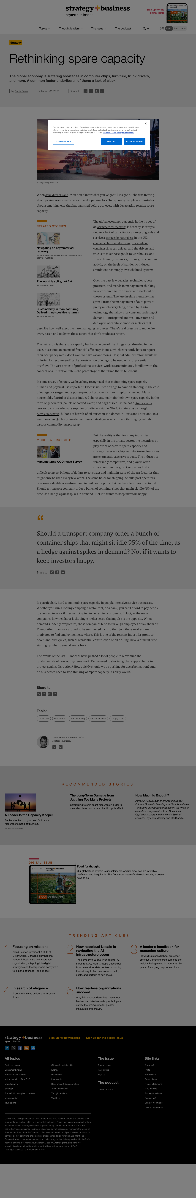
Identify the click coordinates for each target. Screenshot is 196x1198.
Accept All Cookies (134, 141)
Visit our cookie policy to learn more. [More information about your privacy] (118, 133)
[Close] (145, 123)
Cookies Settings (63, 141)
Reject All (111, 141)
